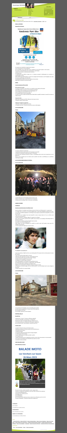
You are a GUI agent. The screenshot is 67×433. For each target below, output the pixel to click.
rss (45, 21)
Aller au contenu (27, 1)
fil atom (24, 427)
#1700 (43, 21)
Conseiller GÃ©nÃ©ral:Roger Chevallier (34, 422)
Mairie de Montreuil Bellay (31, 421)
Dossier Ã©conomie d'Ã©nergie (35, 423)
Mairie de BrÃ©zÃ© (23, 421)
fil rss (14, 427)
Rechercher (20, 17)
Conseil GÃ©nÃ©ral (16, 421)
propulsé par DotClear (43, 429)
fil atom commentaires (30, 427)
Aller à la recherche (39, 1)
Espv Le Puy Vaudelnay (20, 423)
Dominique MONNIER (19, 5)
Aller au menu (33, 1)
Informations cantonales (37, 21)
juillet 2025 (29, 13)
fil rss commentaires (19, 427)
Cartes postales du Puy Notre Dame (21, 422)
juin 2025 (29, 14)
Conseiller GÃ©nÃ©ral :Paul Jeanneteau (47, 423)
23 (48, 13)
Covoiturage (27, 423)
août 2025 (29, 12)
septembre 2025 (30, 11)
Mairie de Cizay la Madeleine (41, 421)
